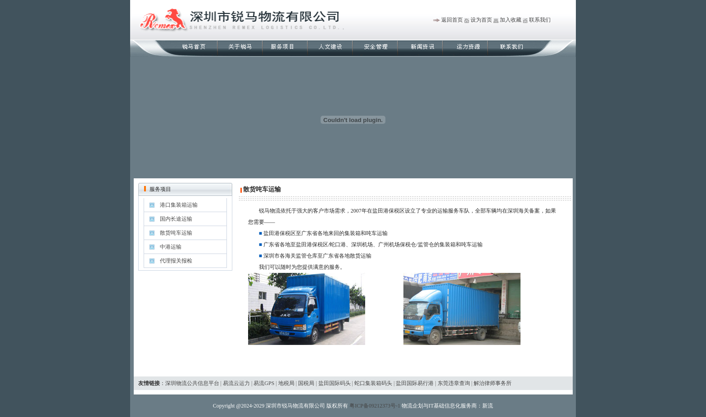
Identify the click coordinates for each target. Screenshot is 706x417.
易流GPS (263, 383)
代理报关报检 (176, 261)
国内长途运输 (176, 219)
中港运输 (170, 247)
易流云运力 (236, 383)
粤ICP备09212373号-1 (374, 406)
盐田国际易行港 (415, 383)
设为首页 (481, 20)
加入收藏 (510, 20)
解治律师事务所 (492, 383)
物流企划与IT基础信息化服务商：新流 (447, 406)
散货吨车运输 (176, 233)
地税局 (286, 383)
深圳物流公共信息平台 (192, 383)
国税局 (306, 383)
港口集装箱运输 (179, 205)
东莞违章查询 (454, 383)
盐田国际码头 (334, 383)
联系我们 (540, 20)
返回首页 (452, 20)
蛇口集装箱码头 (373, 383)
